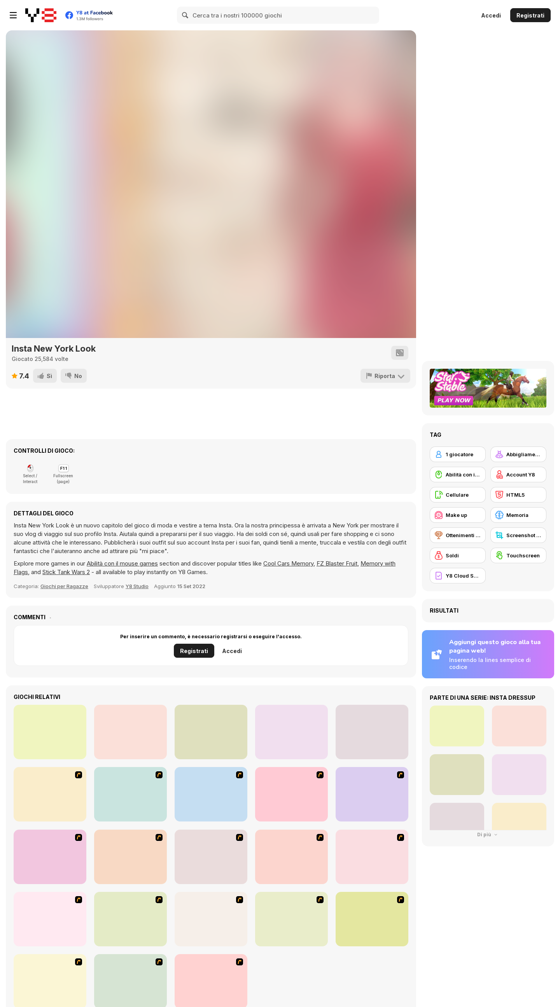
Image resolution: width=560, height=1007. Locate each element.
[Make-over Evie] (130, 794)
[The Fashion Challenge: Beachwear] (50, 732)
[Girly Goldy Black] (211, 732)
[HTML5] (518, 495)
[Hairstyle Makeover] (372, 919)
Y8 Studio (137, 586)
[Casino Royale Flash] (50, 857)
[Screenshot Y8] (518, 535)
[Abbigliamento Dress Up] (518, 454)
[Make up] (458, 515)
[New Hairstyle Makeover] (291, 857)
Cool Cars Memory (288, 563)
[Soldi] (458, 555)
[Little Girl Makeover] (291, 794)
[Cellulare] (458, 495)
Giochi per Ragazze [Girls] (64, 586)
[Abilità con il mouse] (458, 474)
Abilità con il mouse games (122, 563)
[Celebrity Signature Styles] (372, 732)
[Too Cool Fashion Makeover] (50, 919)
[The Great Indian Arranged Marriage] (291, 919)
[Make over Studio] (372, 857)
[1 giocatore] (458, 454)
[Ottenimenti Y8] (458, 535)
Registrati (530, 15)
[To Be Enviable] (50, 794)
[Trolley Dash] (211, 919)
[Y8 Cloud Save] (458, 575)
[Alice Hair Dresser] (130, 857)
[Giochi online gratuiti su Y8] (41, 15)
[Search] (185, 15)
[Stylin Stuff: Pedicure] (372, 794)
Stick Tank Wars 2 (66, 572)
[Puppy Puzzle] (291, 732)
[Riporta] (385, 376)
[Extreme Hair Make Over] (211, 857)
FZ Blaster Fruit (337, 563)
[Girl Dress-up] (211, 794)
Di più (488, 834)
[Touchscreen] (518, 555)
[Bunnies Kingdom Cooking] (130, 919)
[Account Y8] (518, 474)
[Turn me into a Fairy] (130, 732)
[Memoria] (518, 515)
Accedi (491, 15)
